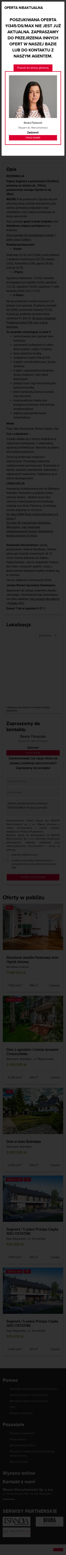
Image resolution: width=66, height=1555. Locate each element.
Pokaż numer (33, 138)
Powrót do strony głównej (33, 68)
